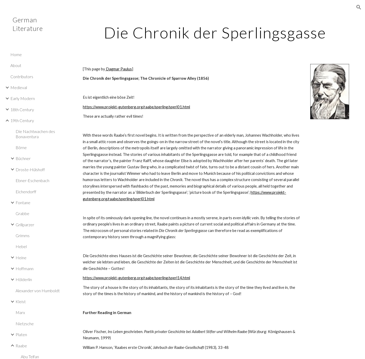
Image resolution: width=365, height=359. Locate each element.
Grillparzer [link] (25, 224)
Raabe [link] (21, 345)
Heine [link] (21, 257)
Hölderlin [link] (24, 279)
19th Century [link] (22, 120)
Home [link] (16, 54)
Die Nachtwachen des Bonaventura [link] (35, 134)
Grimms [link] (23, 235)
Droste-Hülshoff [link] (30, 169)
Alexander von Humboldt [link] (38, 290)
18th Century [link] (22, 109)
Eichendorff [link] (26, 191)
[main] (215, 32)
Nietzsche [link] (25, 323)
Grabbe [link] (22, 213)
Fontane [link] (23, 202)
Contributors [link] (21, 76)
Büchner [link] (23, 158)
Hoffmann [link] (24, 268)
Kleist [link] (21, 301)
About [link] (15, 65)
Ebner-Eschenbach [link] (32, 180)
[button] (359, 7)
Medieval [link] (18, 87)
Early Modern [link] (22, 98)
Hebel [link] (21, 246)
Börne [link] (21, 147)
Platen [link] (21, 334)
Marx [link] (20, 312)
